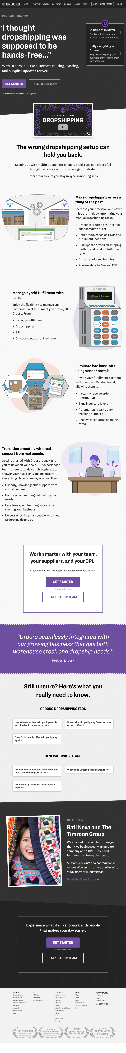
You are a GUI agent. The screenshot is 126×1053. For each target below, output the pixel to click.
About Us (99, 996)
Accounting (16, 1008)
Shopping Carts (17, 996)
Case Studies (58, 1019)
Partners (56, 4)
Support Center (59, 996)
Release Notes (59, 1011)
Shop (77, 996)
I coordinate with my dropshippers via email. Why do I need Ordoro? (36, 724)
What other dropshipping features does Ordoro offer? (89, 724)
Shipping (36, 996)
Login (119, 4)
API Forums (58, 1003)
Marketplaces (17, 998)
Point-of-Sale (17, 1011)
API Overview (58, 998)
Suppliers (15, 1006)
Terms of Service (81, 1006)
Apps (26, 4)
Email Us (99, 999)
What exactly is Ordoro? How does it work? (35, 786)
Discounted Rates (41, 4)
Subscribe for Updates (62, 1008)
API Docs (57, 1001)
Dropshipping (38, 1001)
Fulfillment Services (19, 1003)
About (77, 4)
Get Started (14, 84)
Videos (56, 1006)
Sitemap (57, 1021)
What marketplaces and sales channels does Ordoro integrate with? (36, 771)
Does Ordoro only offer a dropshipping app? (36, 739)
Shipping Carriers (18, 1001)
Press (77, 1001)
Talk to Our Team (45, 84)
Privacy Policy (80, 1003)
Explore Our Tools (102, 4)
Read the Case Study (81, 879)
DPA (76, 1008)
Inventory (36, 998)
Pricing (67, 4)
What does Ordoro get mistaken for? (87, 770)
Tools (14, 1014)
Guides (56, 1014)
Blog (85, 4)
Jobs (77, 998)
